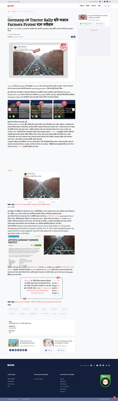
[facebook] (10, 350)
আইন (99, 5)
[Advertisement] (41, 160)
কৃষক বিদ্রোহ (18, 204)
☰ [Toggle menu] (108, 6)
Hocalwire (107, 399)
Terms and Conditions (13, 399)
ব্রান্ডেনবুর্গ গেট (34, 267)
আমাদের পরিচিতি (11, 379)
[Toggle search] (105, 5)
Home (9, 11)
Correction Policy (38, 379)
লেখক (9, 386)
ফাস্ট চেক (93, 5)
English (62, 379)
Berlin (35, 309)
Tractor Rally (44, 314)
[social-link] (26, 350)
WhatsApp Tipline (86, 24)
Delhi (54, 314)
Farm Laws (63, 314)
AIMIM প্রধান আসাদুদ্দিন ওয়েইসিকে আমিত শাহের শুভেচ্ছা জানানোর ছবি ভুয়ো (38, 302)
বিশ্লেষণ (88, 5)
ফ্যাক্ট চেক (82, 5)
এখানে (19, 146)
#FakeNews (47, 288)
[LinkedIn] (18, 350)
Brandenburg (33, 314)
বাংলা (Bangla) (63, 384)
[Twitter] (13, 350)
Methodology (11, 384)
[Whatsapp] (15, 350)
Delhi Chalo (26, 309)
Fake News (64, 309)
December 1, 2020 (58, 288)
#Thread (27, 281)
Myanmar (62, 392)
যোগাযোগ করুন (11, 381)
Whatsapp (48, 350)
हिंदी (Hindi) (63, 381)
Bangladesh (63, 389)
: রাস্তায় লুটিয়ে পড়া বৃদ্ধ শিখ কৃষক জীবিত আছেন (36, 204)
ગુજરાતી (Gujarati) (64, 386)
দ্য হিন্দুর (53, 132)
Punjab (44, 309)
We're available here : (93, 1)
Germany (22, 314)
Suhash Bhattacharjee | (15, 34)
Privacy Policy (25, 399)
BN (19, 1)
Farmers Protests (13, 309)
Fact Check (12, 314)
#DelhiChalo (44, 290)
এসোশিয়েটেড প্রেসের (53, 216)
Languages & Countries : (13, 1)
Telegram (61, 350)
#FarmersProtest (37, 293)
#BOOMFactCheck (32, 290)
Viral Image (54, 309)
